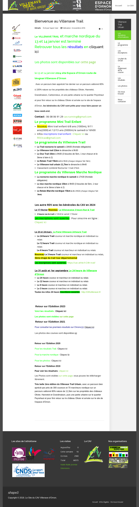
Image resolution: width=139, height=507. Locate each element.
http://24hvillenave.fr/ (91, 292)
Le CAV (130, 5)
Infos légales (104, 501)
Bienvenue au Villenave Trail (59, 21)
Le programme (123, 44)
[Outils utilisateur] (101, 29)
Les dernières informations (123, 35)
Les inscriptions (123, 52)
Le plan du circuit (122, 59)
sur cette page (66, 316)
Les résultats (121, 79)
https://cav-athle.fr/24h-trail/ (81, 262)
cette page (88, 62)
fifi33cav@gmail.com (49, 137)
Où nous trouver (121, 92)
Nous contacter (122, 100)
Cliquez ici (78, 133)
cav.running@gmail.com (77, 116)
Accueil (118, 5)
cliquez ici (63, 370)
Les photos (123, 86)
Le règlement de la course (122, 69)
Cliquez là (64, 354)
